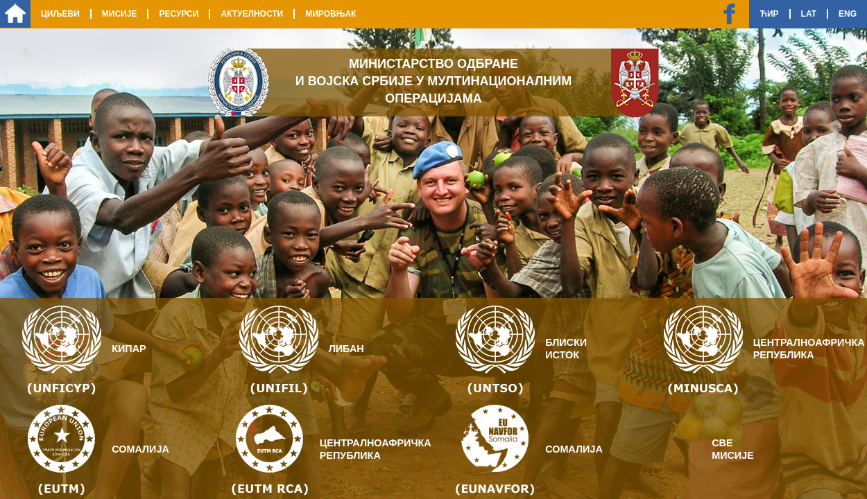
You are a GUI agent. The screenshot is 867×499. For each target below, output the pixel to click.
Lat (808, 14)
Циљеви (60, 14)
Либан (346, 348)
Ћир (768, 14)
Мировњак (330, 14)
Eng (848, 14)
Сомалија (140, 449)
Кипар (129, 348)
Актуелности (252, 14)
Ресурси (178, 14)
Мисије (119, 14)
